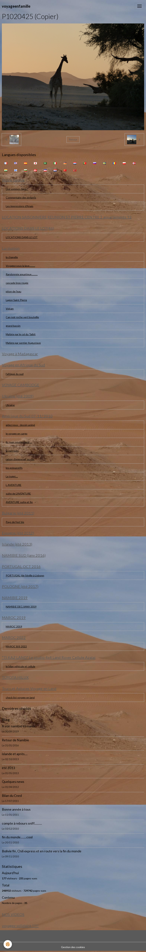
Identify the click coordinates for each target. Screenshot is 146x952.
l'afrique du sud (14, 374)
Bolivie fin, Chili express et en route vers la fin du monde (41, 851)
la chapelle (12, 257)
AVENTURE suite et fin (19, 502)
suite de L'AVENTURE (18, 493)
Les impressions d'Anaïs (19, 206)
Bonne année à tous (16, 809)
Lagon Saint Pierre (16, 300)
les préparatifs (14, 467)
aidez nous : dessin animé (20, 425)
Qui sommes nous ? (17, 189)
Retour (73, 139)
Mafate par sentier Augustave (23, 342)
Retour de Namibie (15, 740)
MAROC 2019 (14, 626)
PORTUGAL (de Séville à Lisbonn (25, 575)
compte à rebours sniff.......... (22, 823)
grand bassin (13, 325)
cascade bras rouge (17, 282)
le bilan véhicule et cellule (20, 666)
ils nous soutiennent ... (19, 442)
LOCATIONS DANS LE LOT (22, 237)
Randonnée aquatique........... (22, 274)
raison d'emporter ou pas (20, 459)
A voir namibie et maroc (19, 726)
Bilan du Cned (12, 796)
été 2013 (8, 768)
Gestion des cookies (73, 947)
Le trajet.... (12, 476)
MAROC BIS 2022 (16, 646)
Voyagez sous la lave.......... (20, 265)
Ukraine (10, 405)
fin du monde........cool (17, 837)
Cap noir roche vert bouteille (22, 317)
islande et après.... (15, 754)
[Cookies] (8, 944)
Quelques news (13, 782)
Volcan (10, 308)
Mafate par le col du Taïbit (21, 334)
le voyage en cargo (16, 433)
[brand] (16, 6)
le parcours (12, 450)
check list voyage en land (20, 697)
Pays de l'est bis (15, 522)
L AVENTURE (13, 485)
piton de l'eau (13, 291)
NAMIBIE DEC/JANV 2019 (21, 606)
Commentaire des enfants (21, 197)
